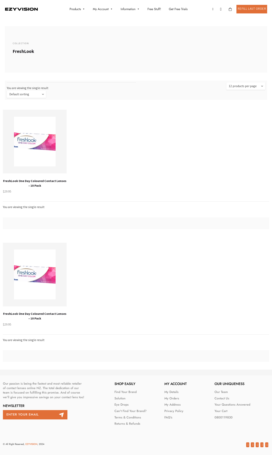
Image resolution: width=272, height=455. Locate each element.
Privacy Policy (173, 411)
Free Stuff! (154, 9)
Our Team (221, 392)
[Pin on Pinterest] (261, 444)
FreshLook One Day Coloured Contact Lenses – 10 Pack (34, 183)
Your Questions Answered (232, 404)
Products (77, 9)
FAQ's (168, 417)
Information (130, 9)
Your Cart (220, 411)
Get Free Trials (178, 9)
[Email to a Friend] (257, 444)
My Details (171, 392)
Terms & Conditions (127, 417)
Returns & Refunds (127, 423)
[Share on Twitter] (252, 444)
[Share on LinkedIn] (266, 444)
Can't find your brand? (130, 411)
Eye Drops (121, 404)
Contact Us (221, 398)
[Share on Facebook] (247, 444)
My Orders (171, 398)
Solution (120, 398)
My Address (172, 404)
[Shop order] (26, 94)
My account (103, 9)
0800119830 (223, 417)
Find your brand (125, 392)
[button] (213, 9)
